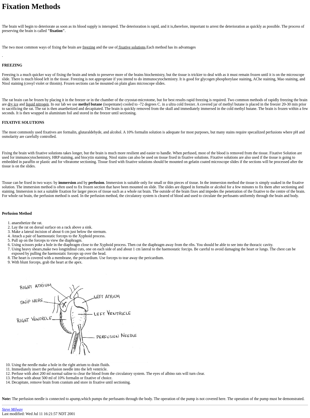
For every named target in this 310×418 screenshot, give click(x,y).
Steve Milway (12, 409)
